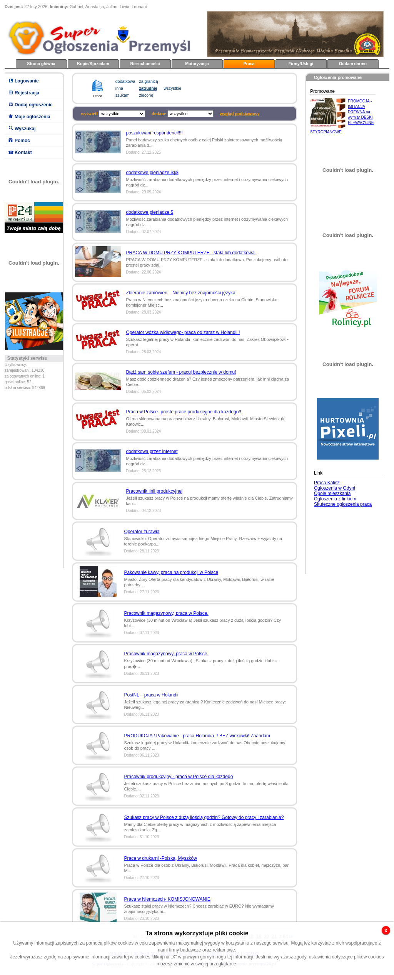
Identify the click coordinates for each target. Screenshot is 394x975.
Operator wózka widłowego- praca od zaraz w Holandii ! (183, 332)
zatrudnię (148, 88)
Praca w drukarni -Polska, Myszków (160, 858)
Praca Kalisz (327, 482)
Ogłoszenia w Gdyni (334, 488)
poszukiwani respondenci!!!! (154, 133)
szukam (122, 95)
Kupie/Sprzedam (93, 63)
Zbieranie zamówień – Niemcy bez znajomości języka (180, 292)
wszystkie (173, 88)
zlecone (146, 95)
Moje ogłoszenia (32, 116)
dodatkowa (125, 81)
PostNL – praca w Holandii (151, 695)
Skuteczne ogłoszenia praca (343, 504)
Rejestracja (27, 93)
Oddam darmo (353, 63)
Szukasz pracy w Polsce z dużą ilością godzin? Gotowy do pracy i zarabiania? (204, 817)
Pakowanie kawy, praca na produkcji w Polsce (171, 572)
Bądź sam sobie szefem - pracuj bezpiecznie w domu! (181, 372)
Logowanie (27, 81)
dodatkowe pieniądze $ (150, 212)
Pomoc (22, 140)
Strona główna (41, 63)
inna (119, 88)
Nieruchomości (145, 63)
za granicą (148, 81)
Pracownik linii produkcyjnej (154, 491)
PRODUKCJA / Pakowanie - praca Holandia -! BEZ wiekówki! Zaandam (197, 735)
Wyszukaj (25, 128)
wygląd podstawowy (239, 113)
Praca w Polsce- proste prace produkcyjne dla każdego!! (184, 412)
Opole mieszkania (332, 493)
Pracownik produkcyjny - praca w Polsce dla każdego (178, 776)
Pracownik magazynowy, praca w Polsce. (166, 613)
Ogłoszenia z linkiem (335, 499)
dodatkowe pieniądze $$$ (152, 172)
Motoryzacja (197, 63)
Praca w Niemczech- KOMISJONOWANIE (167, 899)
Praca (248, 63)
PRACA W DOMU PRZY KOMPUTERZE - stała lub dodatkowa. (191, 252)
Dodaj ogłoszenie (34, 104)
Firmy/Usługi (301, 63)
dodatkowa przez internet (152, 451)
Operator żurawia (142, 531)
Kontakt (23, 152)
